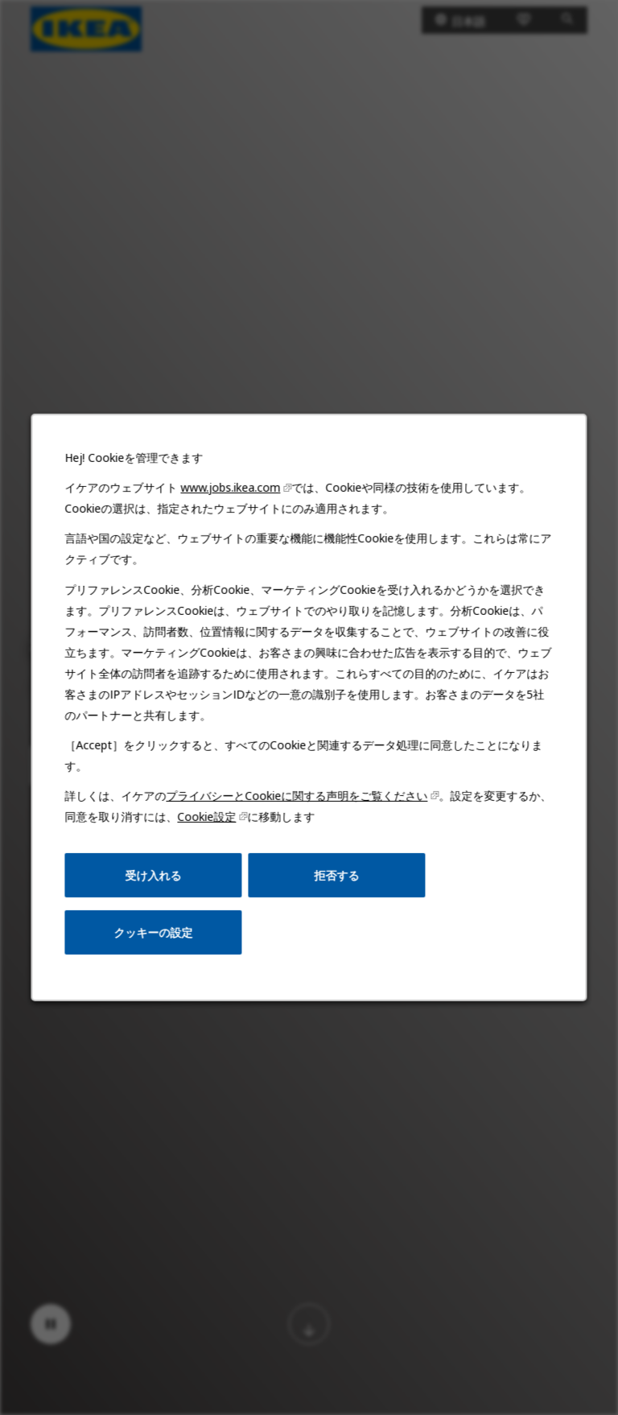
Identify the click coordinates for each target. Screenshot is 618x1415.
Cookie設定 (208, 823)
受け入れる (155, 881)
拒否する (336, 881)
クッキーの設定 (156, 937)
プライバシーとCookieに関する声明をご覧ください (297, 803)
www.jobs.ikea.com (232, 499)
